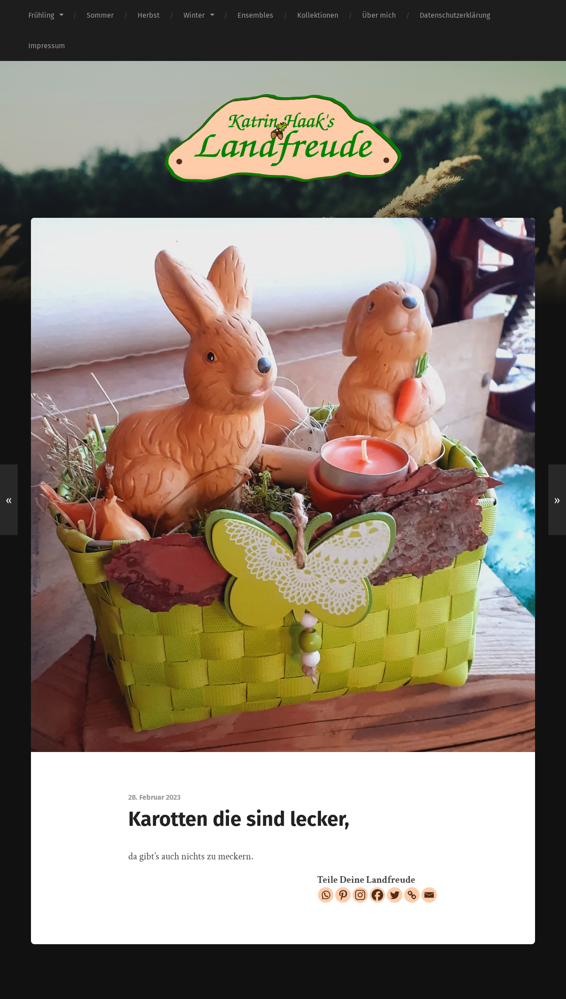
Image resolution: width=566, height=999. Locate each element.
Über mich (379, 15)
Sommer (100, 15)
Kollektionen (317, 15)
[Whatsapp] (325, 895)
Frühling (41, 15)
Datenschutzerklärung (455, 15)
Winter (194, 15)
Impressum (46, 46)
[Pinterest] (343, 895)
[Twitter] (394, 895)
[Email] (429, 895)
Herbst (149, 15)
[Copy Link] (412, 895)
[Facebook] (377, 895)
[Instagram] (360, 895)
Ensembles (255, 15)
